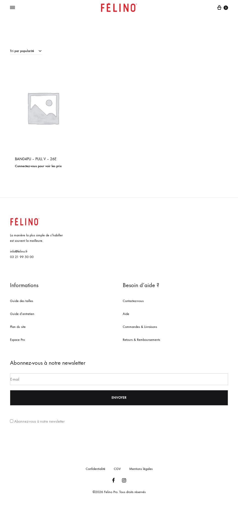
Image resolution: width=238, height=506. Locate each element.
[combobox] (26, 51)
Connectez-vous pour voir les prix (38, 166)
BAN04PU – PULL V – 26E (36, 158)
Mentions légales (141, 469)
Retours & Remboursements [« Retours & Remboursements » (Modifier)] (141, 340)
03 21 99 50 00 (22, 257)
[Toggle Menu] (12, 7)
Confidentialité (95, 469)
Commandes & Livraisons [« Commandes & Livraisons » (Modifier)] (140, 327)
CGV (117, 469)
